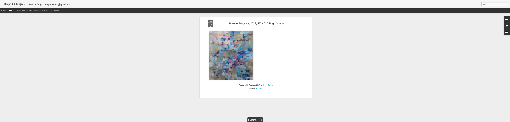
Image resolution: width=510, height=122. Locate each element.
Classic (4, 10)
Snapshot (45, 10)
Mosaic (29, 10)
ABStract (259, 70)
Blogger (263, 120)
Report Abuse (270, 120)
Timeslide (55, 10)
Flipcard (12, 10)
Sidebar (37, 10)
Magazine (21, 10)
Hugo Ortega (268, 67)
